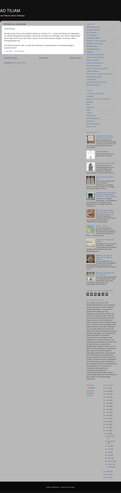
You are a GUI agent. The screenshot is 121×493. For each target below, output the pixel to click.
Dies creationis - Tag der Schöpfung (98, 74)
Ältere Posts (75, 58)
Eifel (87, 104)
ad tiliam (92, 388)
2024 (108, 391)
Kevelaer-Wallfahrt (92, 60)
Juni (109, 449)
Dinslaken (89, 102)
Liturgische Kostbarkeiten (95, 54)
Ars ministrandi (91, 35)
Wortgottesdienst (92, 46)
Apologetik (90, 96)
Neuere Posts (10, 58)
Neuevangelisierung (93, 85)
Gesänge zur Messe (93, 38)
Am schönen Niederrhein (95, 93)
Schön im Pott (91, 126)
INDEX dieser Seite (93, 27)
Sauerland (90, 121)
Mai (109, 452)
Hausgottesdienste (92, 49)
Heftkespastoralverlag (94, 77)
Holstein (89, 113)
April (109, 455)
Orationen (89, 52)
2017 (108, 412)
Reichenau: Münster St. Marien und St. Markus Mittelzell (104, 257)
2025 (108, 388)
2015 (108, 418)
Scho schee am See (93, 124)
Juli (109, 446)
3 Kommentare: (19, 51)
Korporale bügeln (102, 151)
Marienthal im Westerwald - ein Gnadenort (105, 274)
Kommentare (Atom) (19, 63)
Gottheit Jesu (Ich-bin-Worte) (96, 82)
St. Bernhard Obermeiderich (105, 163)
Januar (110, 464)
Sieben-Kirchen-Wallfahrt (95, 57)
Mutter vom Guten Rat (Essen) (97, 68)
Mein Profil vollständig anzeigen (90, 393)
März (110, 458)
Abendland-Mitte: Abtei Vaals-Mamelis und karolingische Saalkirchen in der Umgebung (106, 194)
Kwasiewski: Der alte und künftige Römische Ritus (104, 137)
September (111, 441)
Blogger (72, 487)
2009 (108, 433)
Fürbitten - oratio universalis (96, 41)
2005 (108, 477)
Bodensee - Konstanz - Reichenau (98, 99)
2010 (108, 430)
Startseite (43, 58)
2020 (108, 403)
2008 (108, 471)
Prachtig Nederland (93, 118)
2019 (108, 406)
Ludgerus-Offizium (92, 71)
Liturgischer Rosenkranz (94, 43)
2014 (108, 421)
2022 (108, 397)
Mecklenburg (90, 115)
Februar (111, 461)
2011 (108, 427)
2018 (108, 409)
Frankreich (90, 107)
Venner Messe (91, 79)
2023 (108, 394)
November (111, 436)
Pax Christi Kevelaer (93, 66)
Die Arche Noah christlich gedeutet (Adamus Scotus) (105, 211)
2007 (108, 474)
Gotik (88, 110)
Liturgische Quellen (93, 30)
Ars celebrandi (91, 32)
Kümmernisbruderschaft (94, 63)
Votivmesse (9, 29)
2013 (108, 424)
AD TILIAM (10, 10)
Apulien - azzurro (102, 226)
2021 (108, 400)
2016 (108, 415)
